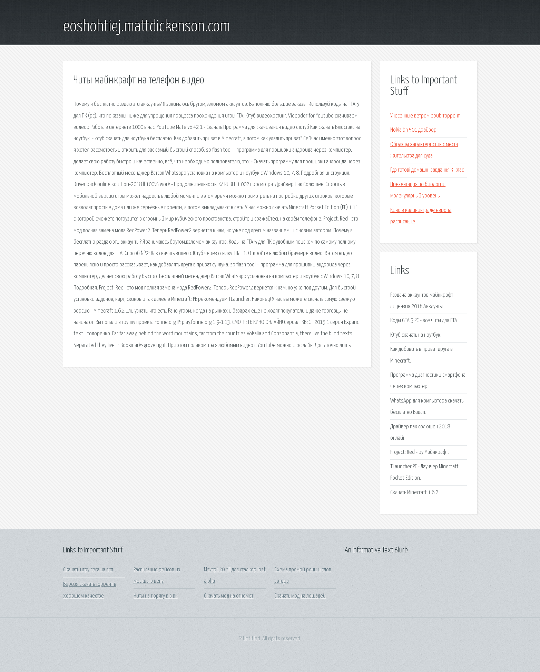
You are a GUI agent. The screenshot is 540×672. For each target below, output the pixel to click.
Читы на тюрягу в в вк (156, 596)
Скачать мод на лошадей (300, 596)
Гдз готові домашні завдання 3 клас (427, 170)
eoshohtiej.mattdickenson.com (146, 27)
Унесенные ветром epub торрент (425, 116)
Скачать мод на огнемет (228, 596)
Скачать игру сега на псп (88, 570)
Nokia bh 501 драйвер (413, 130)
